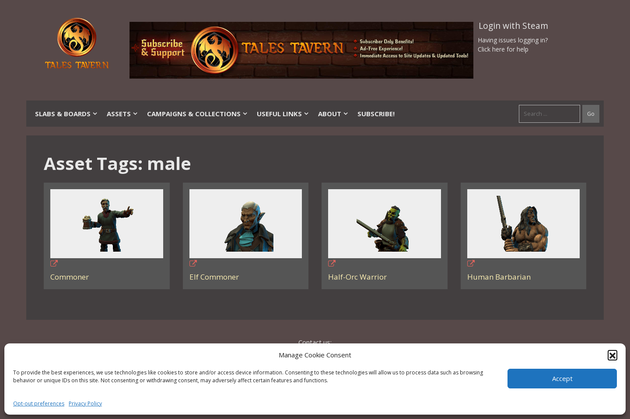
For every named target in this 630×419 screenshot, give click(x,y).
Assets (122, 113)
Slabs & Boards (66, 113)
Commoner (69, 277)
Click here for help (503, 49)
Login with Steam (513, 25)
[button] (612, 354)
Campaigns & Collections (197, 113)
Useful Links (283, 113)
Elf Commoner (214, 277)
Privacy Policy (85, 403)
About (333, 113)
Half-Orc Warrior (357, 277)
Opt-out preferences (38, 403)
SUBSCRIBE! (376, 113)
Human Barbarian (499, 277)
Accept (562, 378)
